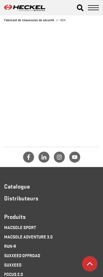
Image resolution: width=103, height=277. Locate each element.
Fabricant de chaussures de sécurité (29, 19)
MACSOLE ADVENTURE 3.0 (28, 236)
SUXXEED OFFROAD (22, 255)
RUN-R (10, 246)
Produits (15, 216)
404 (62, 19)
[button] (80, 7)
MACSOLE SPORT (20, 227)
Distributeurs (21, 198)
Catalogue (17, 186)
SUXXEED (12, 264)
